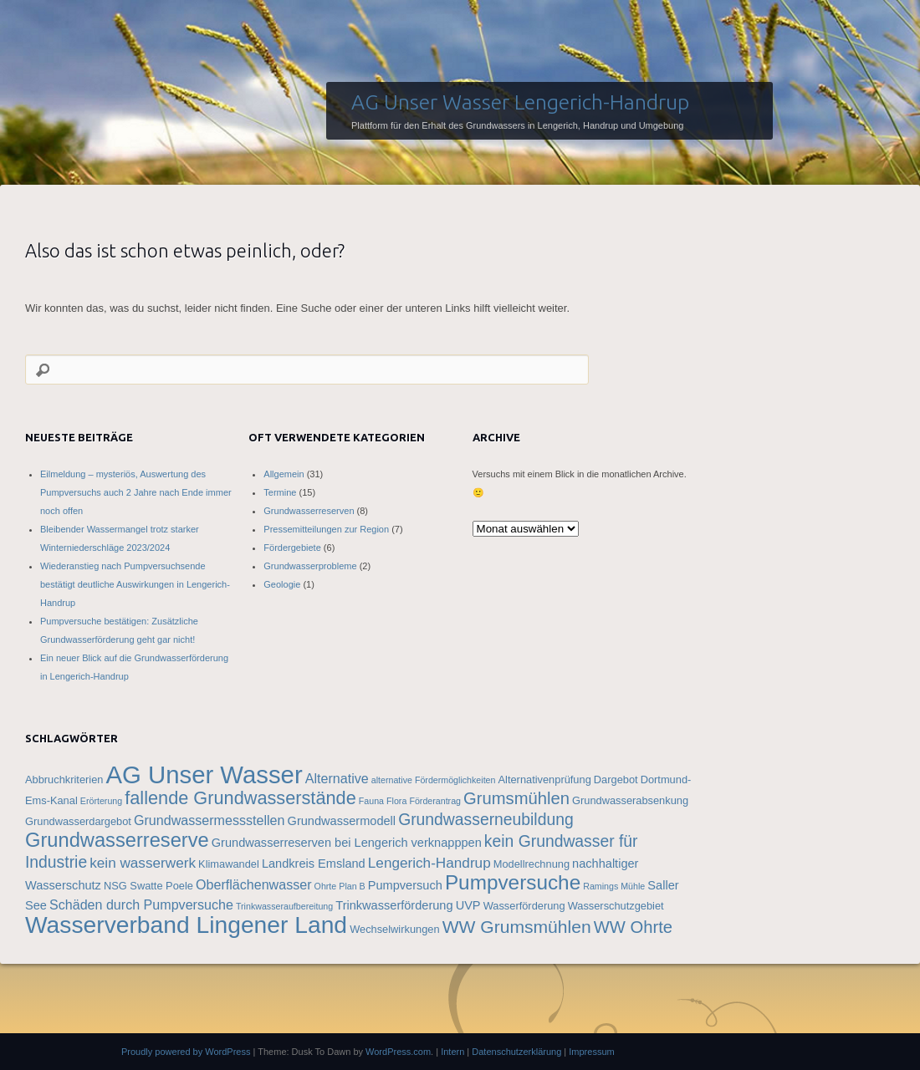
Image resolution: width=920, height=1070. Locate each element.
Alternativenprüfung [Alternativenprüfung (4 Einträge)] (544, 779)
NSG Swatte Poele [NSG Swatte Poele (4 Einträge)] (148, 885)
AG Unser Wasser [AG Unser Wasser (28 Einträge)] (203, 774)
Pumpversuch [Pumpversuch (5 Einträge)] (405, 885)
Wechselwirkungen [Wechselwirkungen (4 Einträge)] (394, 929)
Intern (452, 1052)
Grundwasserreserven (308, 511)
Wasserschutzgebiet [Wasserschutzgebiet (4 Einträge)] (616, 905)
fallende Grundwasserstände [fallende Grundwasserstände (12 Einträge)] (240, 797)
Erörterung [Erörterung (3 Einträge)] (101, 801)
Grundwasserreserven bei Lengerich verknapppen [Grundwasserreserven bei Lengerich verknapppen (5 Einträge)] (347, 842)
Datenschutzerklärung (516, 1052)
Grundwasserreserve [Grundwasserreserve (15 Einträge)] (117, 840)
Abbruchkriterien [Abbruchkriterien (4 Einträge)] (64, 779)
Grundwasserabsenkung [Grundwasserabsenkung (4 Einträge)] (630, 800)
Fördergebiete (292, 548)
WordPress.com (398, 1052)
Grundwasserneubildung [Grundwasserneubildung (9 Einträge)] (486, 819)
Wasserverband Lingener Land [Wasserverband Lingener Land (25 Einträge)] (186, 924)
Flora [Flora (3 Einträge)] (396, 801)
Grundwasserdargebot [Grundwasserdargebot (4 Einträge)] (78, 821)
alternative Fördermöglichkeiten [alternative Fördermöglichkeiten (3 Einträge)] (433, 780)
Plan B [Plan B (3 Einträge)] (352, 886)
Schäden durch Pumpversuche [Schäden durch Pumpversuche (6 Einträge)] (141, 904)
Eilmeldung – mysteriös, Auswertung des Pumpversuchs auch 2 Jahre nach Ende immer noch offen (136, 492)
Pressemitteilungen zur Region (326, 529)
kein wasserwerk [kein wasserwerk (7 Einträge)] (142, 862)
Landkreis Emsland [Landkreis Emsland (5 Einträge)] (313, 863)
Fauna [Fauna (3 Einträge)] (371, 801)
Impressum (591, 1052)
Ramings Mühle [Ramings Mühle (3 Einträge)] (614, 886)
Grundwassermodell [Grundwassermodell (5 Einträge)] (342, 821)
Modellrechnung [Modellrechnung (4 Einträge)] (531, 864)
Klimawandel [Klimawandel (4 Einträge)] (228, 864)
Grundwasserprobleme (309, 566)
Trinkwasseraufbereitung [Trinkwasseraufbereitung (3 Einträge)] (284, 906)
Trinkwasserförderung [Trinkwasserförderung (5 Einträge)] (393, 905)
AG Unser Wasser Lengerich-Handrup (520, 102)
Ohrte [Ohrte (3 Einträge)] (325, 886)
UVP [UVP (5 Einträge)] (468, 905)
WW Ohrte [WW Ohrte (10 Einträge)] (633, 927)
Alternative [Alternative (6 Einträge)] (337, 778)
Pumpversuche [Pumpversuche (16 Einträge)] (512, 882)
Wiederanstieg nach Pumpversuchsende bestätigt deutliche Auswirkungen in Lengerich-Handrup (135, 584)
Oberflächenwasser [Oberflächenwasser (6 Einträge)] (254, 884)
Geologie (281, 584)
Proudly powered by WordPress (185, 1052)
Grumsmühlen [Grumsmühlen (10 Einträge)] (516, 798)
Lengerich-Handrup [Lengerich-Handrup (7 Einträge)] (429, 862)
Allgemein (283, 474)
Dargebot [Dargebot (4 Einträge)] (616, 779)
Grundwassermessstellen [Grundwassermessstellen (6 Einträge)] (209, 820)
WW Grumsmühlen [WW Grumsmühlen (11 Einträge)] (516, 926)
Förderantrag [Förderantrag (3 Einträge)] (435, 801)
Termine (279, 492)
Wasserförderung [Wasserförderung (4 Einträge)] (524, 905)
